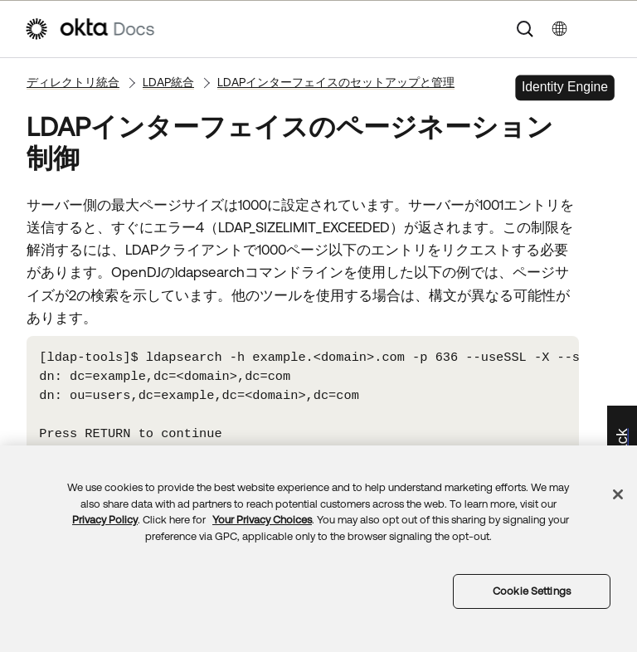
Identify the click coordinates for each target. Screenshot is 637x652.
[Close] (618, 494)
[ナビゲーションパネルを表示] (604, 29)
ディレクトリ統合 (73, 82)
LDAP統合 (168, 82)
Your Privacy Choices (262, 519)
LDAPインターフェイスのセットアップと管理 (336, 82)
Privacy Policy (105, 519)
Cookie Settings (532, 591)
